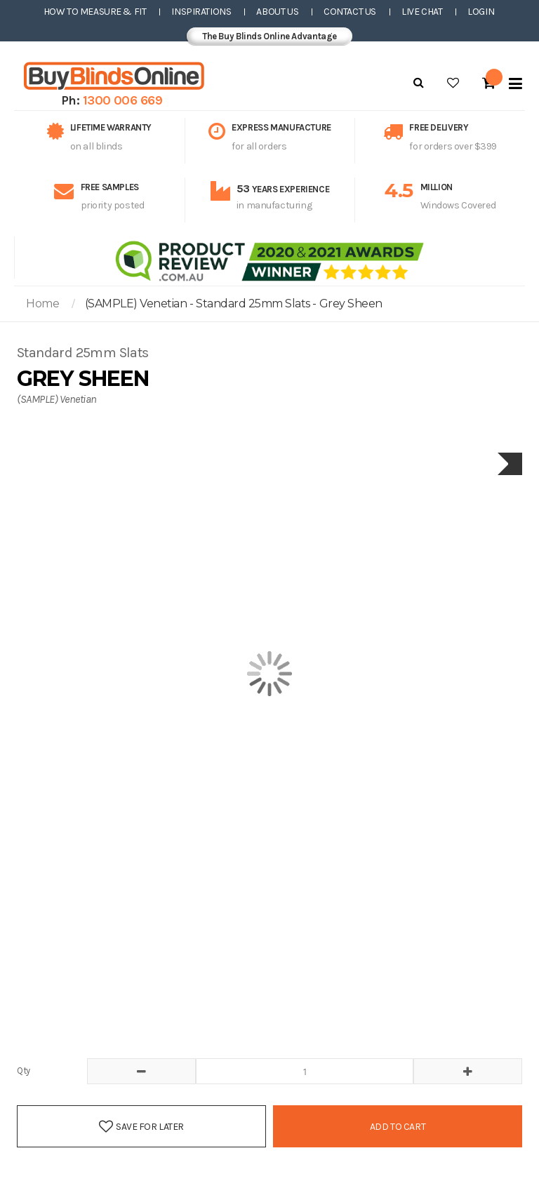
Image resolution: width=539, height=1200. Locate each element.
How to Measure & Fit (95, 12)
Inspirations (201, 12)
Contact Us (350, 12)
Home (42, 303)
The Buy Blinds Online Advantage (269, 36)
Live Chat (421, 12)
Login (480, 12)
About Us (277, 12)
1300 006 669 (123, 100)
